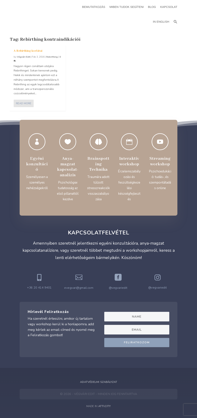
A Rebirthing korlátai (28, 51)
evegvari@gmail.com (78, 288)
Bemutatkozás (93, 6)
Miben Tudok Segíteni (126, 6)
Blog (152, 6)
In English (161, 21)
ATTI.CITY (104, 406)
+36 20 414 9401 (39, 288)
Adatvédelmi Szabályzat (98, 382)
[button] (175, 21)
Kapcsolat (168, 6)
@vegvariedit (118, 288)
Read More (23, 103)
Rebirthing (52, 56)
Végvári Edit (23, 56)
